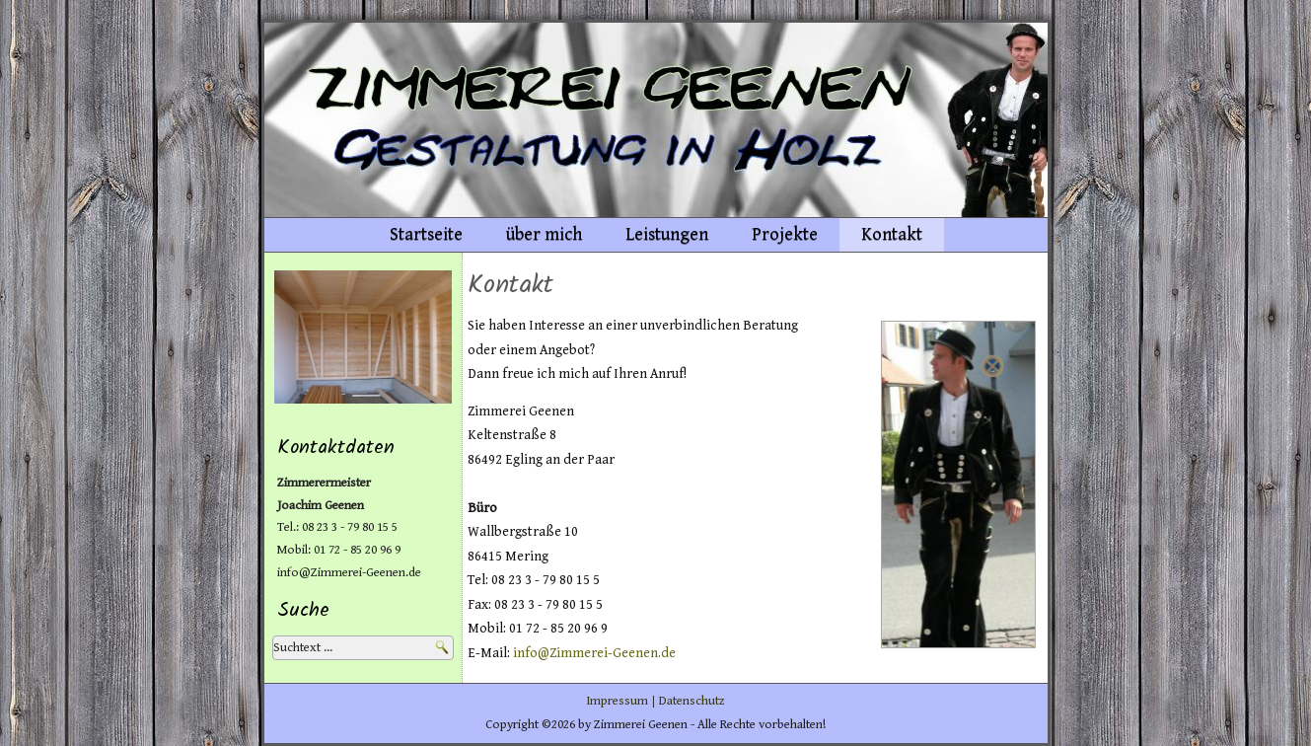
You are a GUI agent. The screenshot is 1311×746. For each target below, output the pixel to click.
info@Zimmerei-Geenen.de (594, 653)
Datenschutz (692, 701)
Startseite (426, 234)
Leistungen (666, 234)
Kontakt (891, 234)
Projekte (785, 234)
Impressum (617, 701)
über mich (544, 234)
